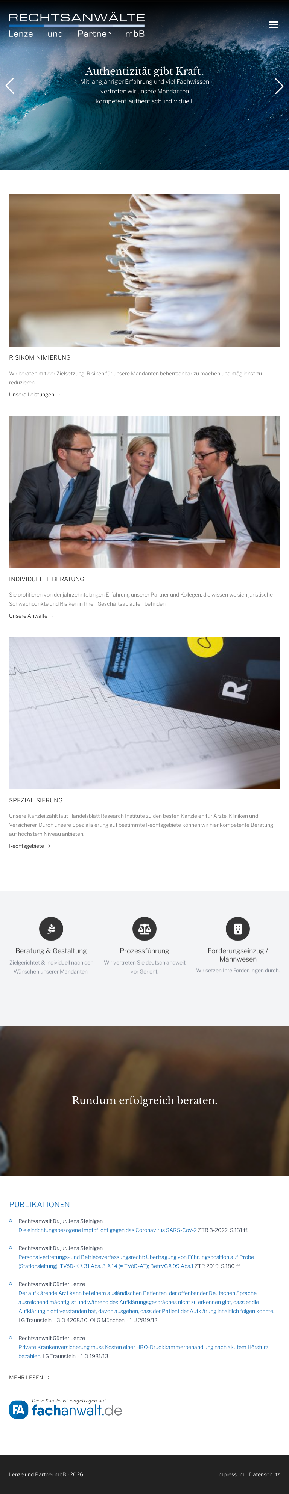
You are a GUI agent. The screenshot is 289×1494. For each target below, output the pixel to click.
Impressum (231, 1474)
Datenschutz (264, 1474)
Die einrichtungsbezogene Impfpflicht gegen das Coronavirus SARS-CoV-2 (107, 1230)
